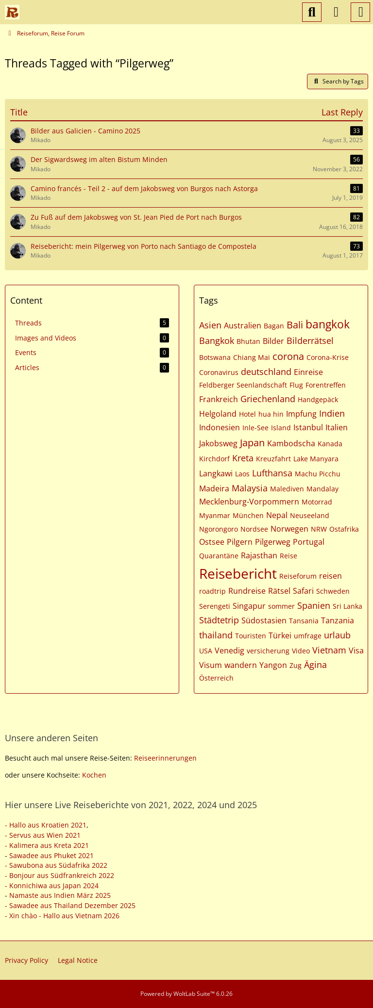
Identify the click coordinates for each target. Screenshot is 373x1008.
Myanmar (214, 515)
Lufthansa (272, 473)
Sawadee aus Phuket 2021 (51, 855)
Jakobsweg (218, 443)
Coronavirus (218, 372)
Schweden (333, 591)
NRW (319, 529)
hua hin (271, 414)
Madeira (214, 488)
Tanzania (337, 620)
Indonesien (219, 427)
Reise (288, 555)
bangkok (327, 324)
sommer (281, 606)
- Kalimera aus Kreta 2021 (47, 845)
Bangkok (216, 340)
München (248, 515)
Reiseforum (298, 576)
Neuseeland (309, 515)
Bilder (273, 341)
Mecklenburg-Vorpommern (249, 501)
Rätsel (279, 590)
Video (301, 650)
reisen (330, 575)
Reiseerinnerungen (165, 758)
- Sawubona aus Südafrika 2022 (56, 865)
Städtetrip (219, 620)
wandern (240, 665)
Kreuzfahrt (273, 458)
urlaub (337, 635)
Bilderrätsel (310, 340)
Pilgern (240, 542)
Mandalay (322, 488)
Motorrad (317, 501)
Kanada (330, 443)
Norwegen (289, 528)
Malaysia (250, 488)
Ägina (315, 664)
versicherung (268, 650)
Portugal (308, 542)
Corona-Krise (327, 357)
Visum (210, 665)
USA (205, 650)
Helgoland (218, 413)
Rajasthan (259, 555)
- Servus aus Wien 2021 (43, 835)
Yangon (273, 665)
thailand (216, 635)
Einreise (308, 372)
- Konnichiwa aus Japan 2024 (52, 885)
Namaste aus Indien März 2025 (60, 895)
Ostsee (211, 542)
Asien (210, 325)
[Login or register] (336, 12)
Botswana (215, 357)
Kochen (94, 775)
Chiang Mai (251, 357)
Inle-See (255, 427)
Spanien (313, 605)
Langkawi (216, 473)
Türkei (280, 635)
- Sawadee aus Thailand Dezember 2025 (70, 905)
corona (288, 356)
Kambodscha (291, 443)
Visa (356, 650)
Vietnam (329, 650)
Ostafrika (344, 529)
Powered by (186, 994)
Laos (242, 473)
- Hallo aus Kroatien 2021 (45, 824)
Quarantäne (218, 555)
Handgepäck (318, 399)
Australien (242, 325)
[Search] (312, 12)
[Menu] (360, 12)
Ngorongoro (218, 529)
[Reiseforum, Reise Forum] (12, 12)
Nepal (277, 515)
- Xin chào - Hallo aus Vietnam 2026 (62, 915)
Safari (303, 590)
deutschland (266, 371)
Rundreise (247, 590)
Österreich (216, 678)
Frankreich (218, 399)
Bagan (274, 325)
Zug (295, 665)
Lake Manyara (316, 458)
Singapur (249, 606)
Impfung (301, 413)
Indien (332, 413)
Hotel (247, 414)
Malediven (287, 488)
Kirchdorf (214, 458)
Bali (295, 324)
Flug (296, 385)
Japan (252, 442)
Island (281, 427)
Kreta (243, 458)
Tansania (304, 620)
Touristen (250, 635)
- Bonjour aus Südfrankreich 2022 (59, 875)
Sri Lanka (347, 606)
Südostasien (264, 620)
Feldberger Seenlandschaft (243, 385)
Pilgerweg (272, 542)
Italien (336, 427)
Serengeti (214, 606)
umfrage (308, 635)
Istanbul (308, 427)
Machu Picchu (317, 473)
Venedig (229, 650)
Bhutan (248, 341)
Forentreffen (325, 385)
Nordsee (254, 529)
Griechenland (267, 399)
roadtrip (212, 591)
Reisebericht (238, 573)
